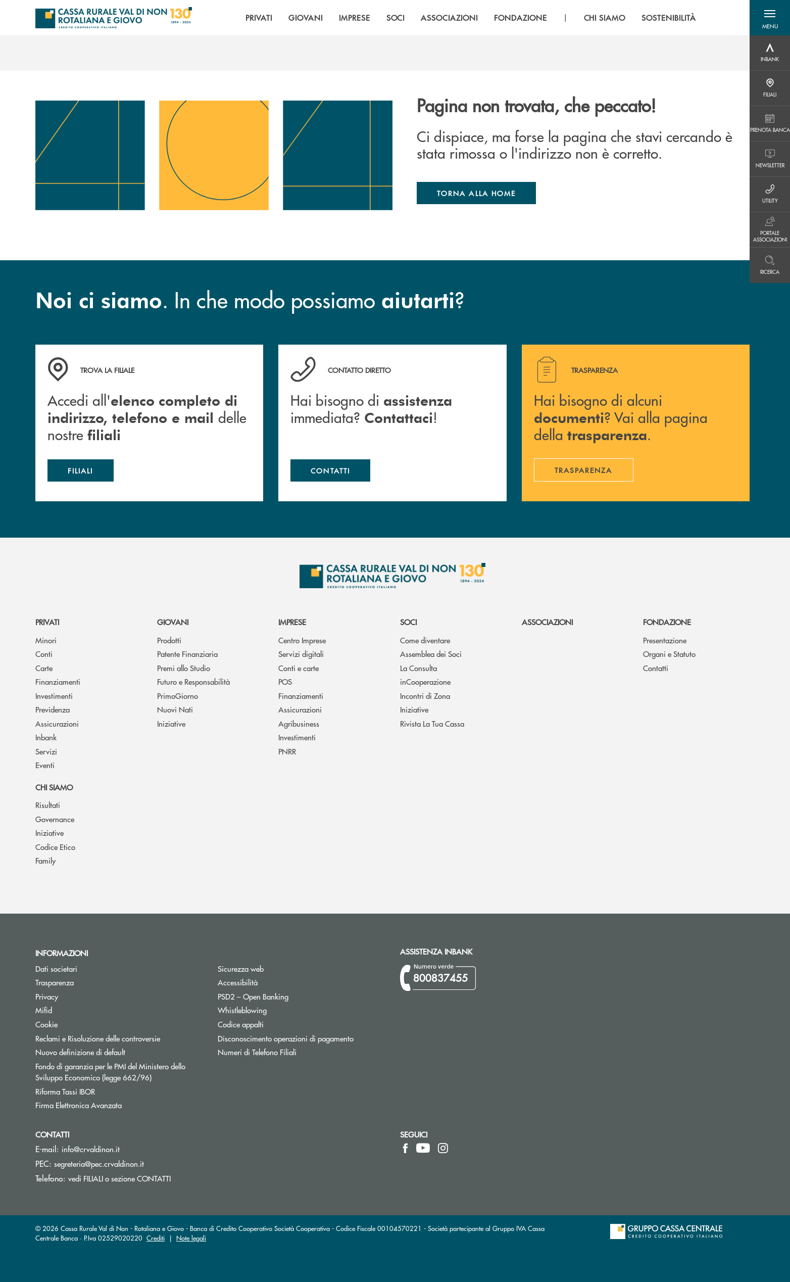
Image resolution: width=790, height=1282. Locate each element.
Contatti (655, 667)
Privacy (84, 996)
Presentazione (664, 640)
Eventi (45, 764)
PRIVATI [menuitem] (258, 17)
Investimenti (54, 695)
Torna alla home (476, 193)
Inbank (46, 737)
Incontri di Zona (425, 695)
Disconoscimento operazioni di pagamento (301, 1038)
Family (45, 860)
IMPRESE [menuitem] (354, 17)
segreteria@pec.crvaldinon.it (99, 1163)
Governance (54, 819)
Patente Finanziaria (187, 653)
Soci (408, 621)
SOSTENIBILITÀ (668, 17)
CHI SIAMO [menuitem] (605, 17)
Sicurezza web (241, 968)
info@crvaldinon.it (91, 1149)
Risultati (47, 804)
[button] (770, 17)
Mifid (43, 1010)
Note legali (191, 1238)
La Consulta (418, 667)
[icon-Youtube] (423, 1148)
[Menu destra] (770, 53)
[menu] (470, 17)
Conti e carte (298, 667)
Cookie (46, 1024)
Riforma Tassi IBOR (103, 1091)
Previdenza (52, 709)
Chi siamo (54, 787)
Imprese (292, 621)
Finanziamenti (57, 681)
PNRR (287, 751)
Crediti (155, 1238)
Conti (44, 653)
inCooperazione (425, 681)
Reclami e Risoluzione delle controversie (97, 1038)
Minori (46, 640)
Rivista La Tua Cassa (432, 723)
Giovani (172, 621)
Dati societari (56, 968)
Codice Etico (55, 846)
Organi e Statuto (669, 653)
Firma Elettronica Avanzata (116, 1105)
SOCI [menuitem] (395, 17)
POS (285, 681)
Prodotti (169, 640)
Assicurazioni (57, 723)
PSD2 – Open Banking (291, 996)
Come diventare (425, 640)
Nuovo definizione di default (118, 1052)
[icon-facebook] (405, 1148)
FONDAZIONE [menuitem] (520, 17)
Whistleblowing (242, 1010)
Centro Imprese (302, 640)
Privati (47, 621)
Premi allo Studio (183, 667)
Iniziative (171, 723)
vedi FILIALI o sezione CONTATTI (119, 1178)
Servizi (46, 751)
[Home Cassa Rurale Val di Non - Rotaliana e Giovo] (113, 17)
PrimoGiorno (177, 695)
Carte (44, 667)
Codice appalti (241, 1024)
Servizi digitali (301, 653)
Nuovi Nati (175, 709)
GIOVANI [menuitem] (305, 17)
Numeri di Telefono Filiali (295, 1052)
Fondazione (667, 621)
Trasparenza (54, 982)
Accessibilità (238, 982)
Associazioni (547, 621)
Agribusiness (298, 723)
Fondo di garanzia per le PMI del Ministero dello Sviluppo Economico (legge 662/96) (119, 1072)
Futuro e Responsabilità (193, 681)
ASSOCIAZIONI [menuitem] (449, 17)
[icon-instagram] (443, 1148)
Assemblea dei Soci (431, 653)
